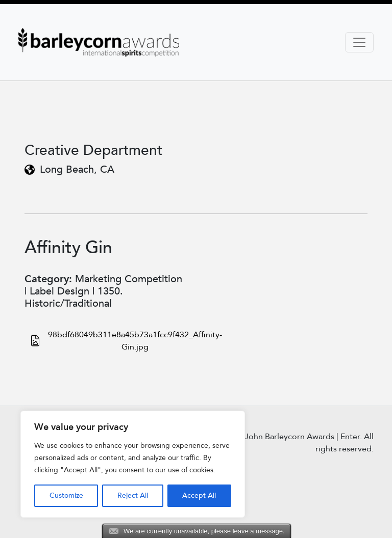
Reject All (132, 495)
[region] (132, 464)
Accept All (199, 495)
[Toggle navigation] (359, 42)
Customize (66, 495)
